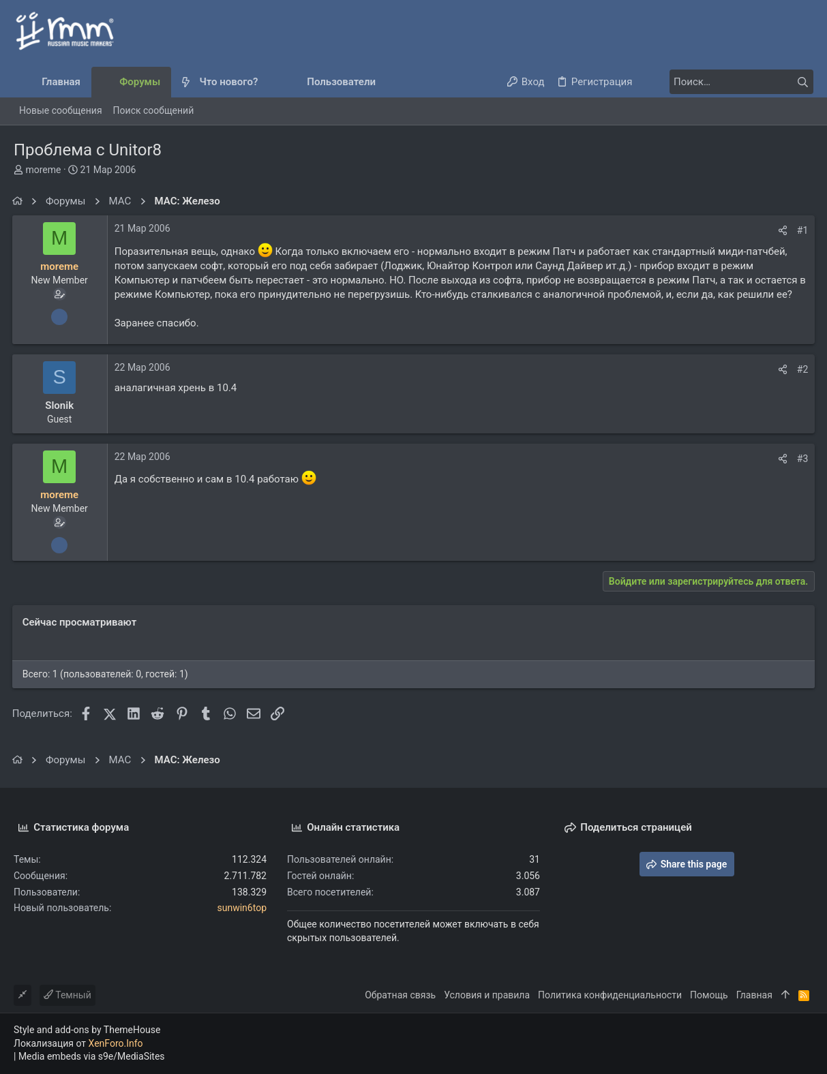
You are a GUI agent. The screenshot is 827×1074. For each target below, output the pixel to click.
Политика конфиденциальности (610, 994)
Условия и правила (487, 994)
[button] (269, 82)
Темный (67, 994)
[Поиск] (728, 82)
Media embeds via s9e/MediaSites (91, 1056)
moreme (43, 169)
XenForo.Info (116, 1043)
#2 (801, 369)
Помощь (709, 994)
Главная (754, 994)
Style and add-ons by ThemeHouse (87, 1029)
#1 (801, 230)
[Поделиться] (781, 230)
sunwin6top (242, 907)
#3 (801, 458)
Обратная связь (400, 994)
